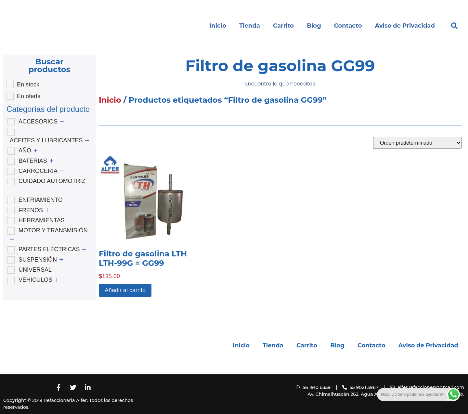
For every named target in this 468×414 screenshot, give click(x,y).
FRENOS (31, 210)
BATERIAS (33, 161)
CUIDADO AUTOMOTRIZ (52, 181)
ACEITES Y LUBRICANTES (46, 140)
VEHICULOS (35, 280)
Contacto (348, 25)
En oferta (29, 96)
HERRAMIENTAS (42, 220)
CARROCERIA (38, 171)
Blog (314, 25)
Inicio (217, 25)
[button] (454, 25)
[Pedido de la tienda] (417, 143)
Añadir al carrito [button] (125, 290)
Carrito (283, 25)
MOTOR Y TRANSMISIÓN (53, 230)
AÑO (25, 150)
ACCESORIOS (38, 121)
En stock (28, 84)
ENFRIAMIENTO (41, 200)
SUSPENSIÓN (38, 259)
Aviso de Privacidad (405, 25)
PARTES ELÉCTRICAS (49, 249)
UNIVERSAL (35, 269)
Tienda (249, 25)
